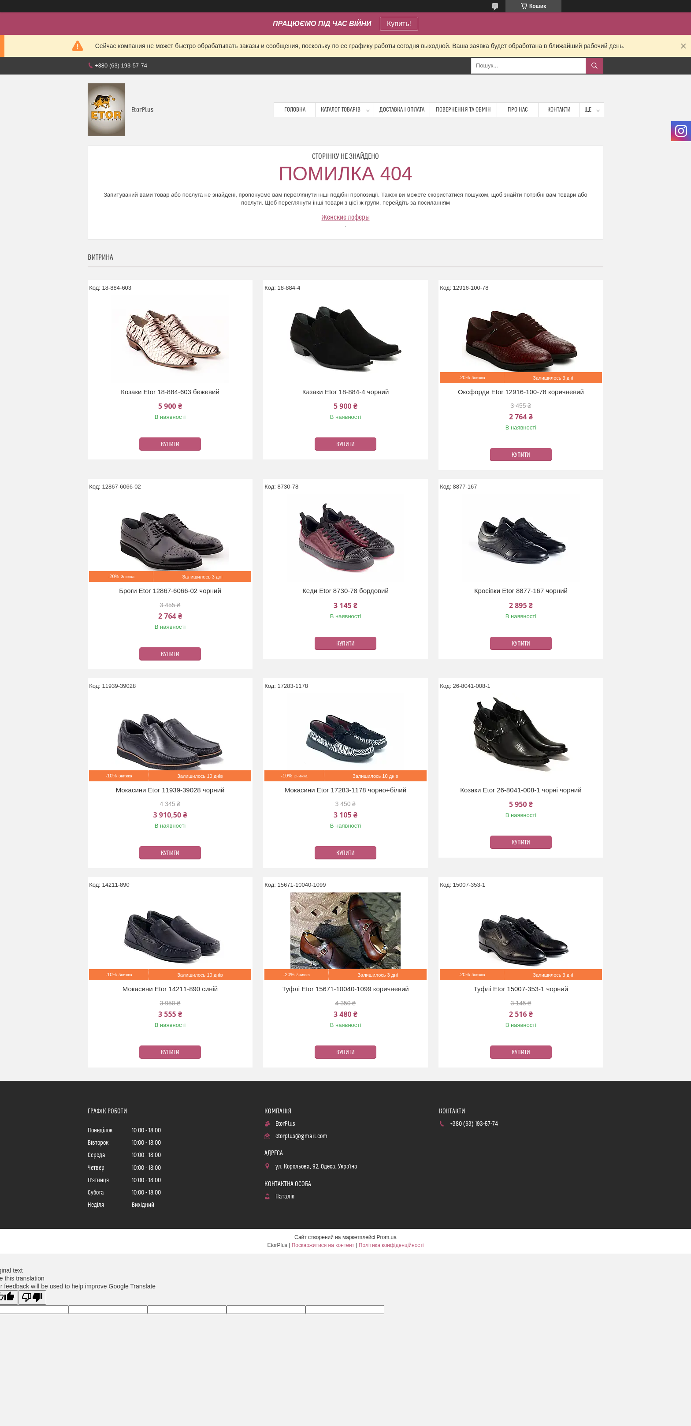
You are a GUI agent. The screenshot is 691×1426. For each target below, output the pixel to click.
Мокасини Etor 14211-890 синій (170, 989)
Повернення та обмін (463, 109)
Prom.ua (387, 1237)
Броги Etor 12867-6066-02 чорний (170, 590)
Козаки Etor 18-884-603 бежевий (170, 392)
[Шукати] (594, 66)
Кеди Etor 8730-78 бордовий (345, 590)
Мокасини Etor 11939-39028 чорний (170, 790)
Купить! (399, 23)
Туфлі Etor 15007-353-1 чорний (521, 989)
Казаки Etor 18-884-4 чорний (345, 392)
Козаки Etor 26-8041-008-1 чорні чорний (520, 790)
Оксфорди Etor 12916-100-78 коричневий (521, 392)
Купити (170, 444)
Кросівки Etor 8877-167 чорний (521, 590)
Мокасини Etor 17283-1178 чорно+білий (345, 790)
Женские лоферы (346, 217)
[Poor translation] (32, 1297)
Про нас (518, 109)
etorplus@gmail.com (301, 1136)
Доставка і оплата (401, 109)
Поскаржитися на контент (323, 1245)
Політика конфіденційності (391, 1245)
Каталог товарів (340, 109)
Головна (294, 109)
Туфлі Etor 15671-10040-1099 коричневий (345, 989)
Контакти (559, 109)
